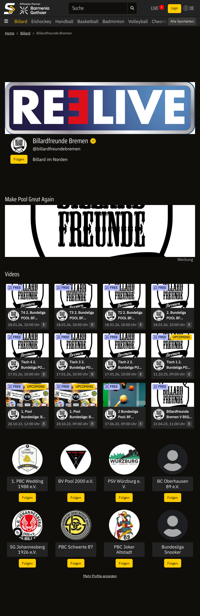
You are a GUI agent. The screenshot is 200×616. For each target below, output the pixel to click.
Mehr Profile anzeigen (100, 575)
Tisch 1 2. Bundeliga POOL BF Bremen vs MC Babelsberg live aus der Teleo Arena (179, 365)
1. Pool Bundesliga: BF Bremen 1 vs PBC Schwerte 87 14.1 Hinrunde (81, 414)
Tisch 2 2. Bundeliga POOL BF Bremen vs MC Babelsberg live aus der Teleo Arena (130, 365)
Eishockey (41, 21)
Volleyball (138, 21)
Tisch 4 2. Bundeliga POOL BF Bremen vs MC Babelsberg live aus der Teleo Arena (33, 365)
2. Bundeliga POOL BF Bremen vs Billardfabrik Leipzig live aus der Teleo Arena (178, 315)
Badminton (113, 21)
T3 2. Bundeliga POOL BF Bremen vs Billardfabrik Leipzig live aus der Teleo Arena (82, 315)
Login (174, 8)
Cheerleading (165, 21)
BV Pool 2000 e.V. (75, 481)
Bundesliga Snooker (173, 549)
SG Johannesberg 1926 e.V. (27, 549)
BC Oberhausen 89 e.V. (172, 484)
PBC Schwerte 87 (75, 547)
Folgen (19, 159)
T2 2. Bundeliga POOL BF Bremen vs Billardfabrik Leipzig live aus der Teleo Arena (130, 315)
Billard (20, 21)
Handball (64, 21)
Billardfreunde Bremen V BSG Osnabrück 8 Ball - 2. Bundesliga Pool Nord (178, 414)
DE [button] (188, 8)
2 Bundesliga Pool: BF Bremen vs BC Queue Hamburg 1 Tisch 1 (130, 414)
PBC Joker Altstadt (124, 549)
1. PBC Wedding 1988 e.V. (27, 484)
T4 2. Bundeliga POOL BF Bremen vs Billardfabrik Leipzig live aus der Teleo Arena (33, 315)
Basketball (87, 21)
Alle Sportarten (182, 21)
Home (9, 33)
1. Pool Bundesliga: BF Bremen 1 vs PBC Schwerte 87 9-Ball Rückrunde (32, 414)
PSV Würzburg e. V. (124, 484)
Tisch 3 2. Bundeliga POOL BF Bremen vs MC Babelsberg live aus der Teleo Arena (82, 365)
